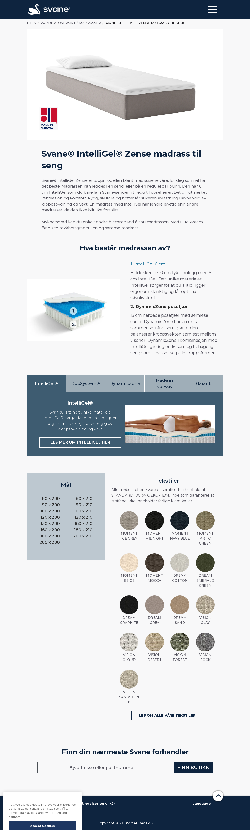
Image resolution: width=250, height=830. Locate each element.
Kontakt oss (62, 804)
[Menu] (212, 9)
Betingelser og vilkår (96, 804)
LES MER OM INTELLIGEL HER (80, 442)
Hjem (32, 23)
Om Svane (38, 804)
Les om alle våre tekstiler (167, 715)
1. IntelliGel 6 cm (147, 263)
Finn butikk (193, 767)
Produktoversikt (58, 23)
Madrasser (90, 23)
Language (202, 804)
